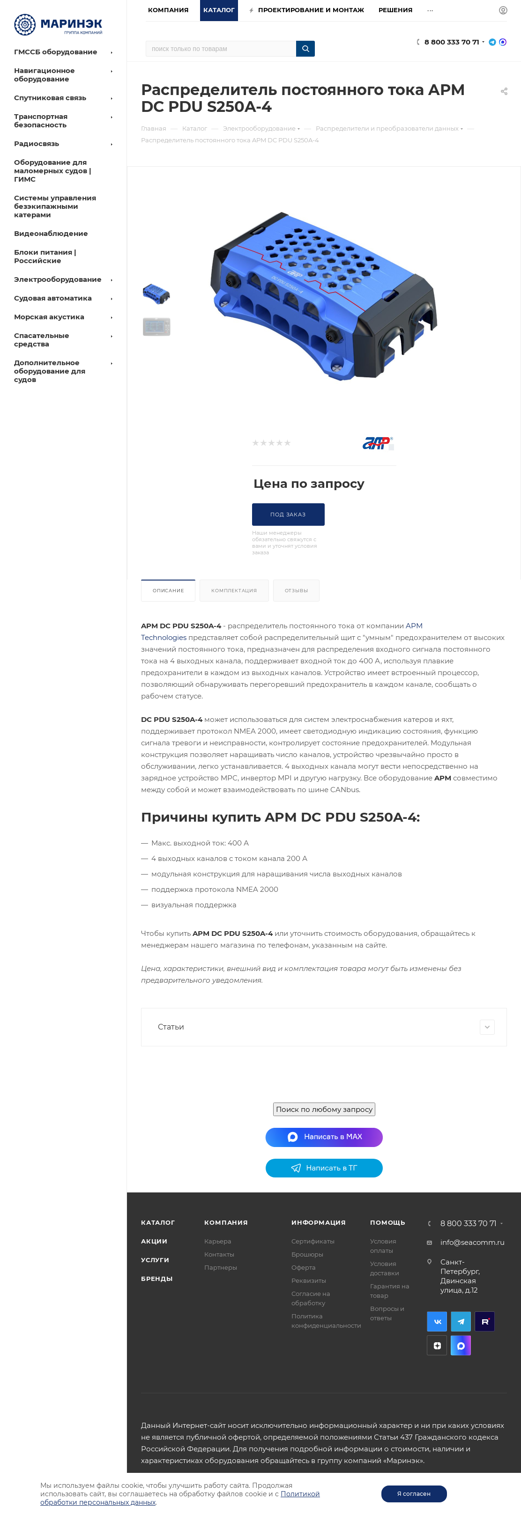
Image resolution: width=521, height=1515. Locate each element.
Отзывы (296, 590)
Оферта (303, 1267)
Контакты (219, 1254)
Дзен (437, 1345)
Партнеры (220, 1267)
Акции (154, 1241)
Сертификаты (313, 1241)
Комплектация (234, 590)
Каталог (158, 1222)
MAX (461, 1345)
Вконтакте (437, 1321)
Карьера (217, 1241)
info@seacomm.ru (472, 1242)
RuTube (485, 1321)
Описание (168, 590)
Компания (226, 1222)
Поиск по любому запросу (324, 1109)
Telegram (461, 1321)
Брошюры (307, 1254)
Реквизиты (308, 1280)
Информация (318, 1222)
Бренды (157, 1278)
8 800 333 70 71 (451, 41)
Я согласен (414, 1493)
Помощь (387, 1222)
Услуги (155, 1260)
